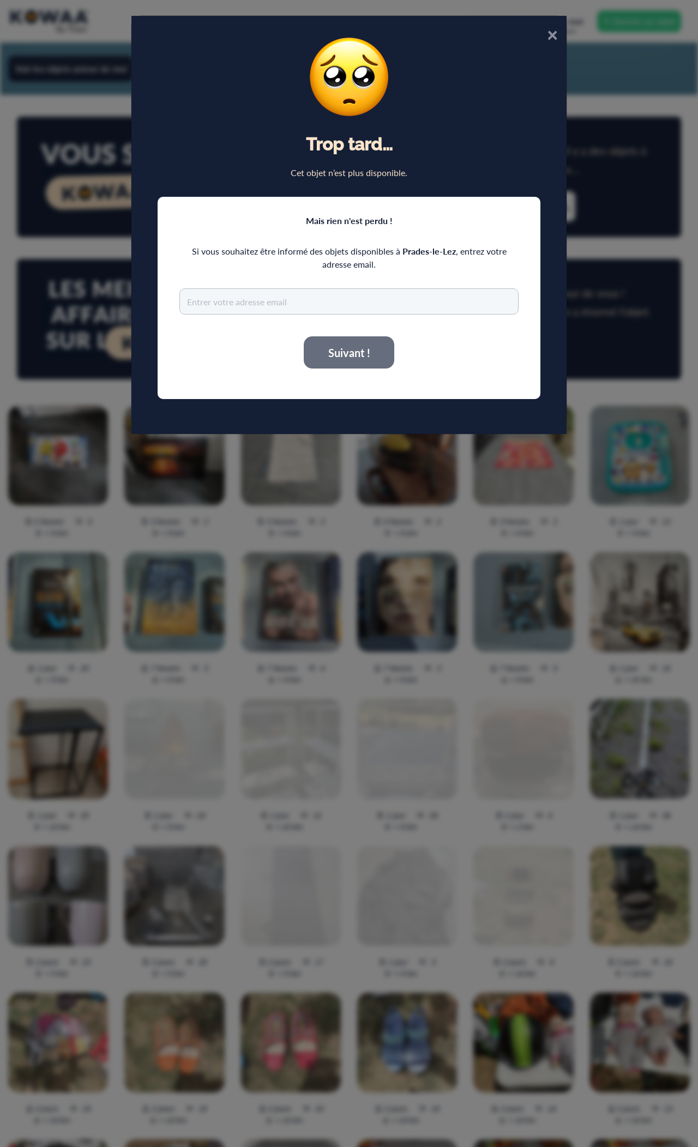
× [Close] (552, 34)
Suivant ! (349, 352)
